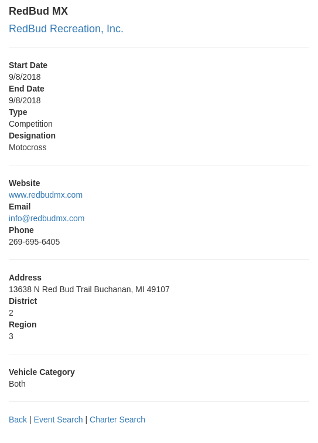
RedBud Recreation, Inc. (66, 29)
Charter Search (117, 419)
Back (18, 419)
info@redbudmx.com (46, 218)
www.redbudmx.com (46, 194)
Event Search (58, 419)
